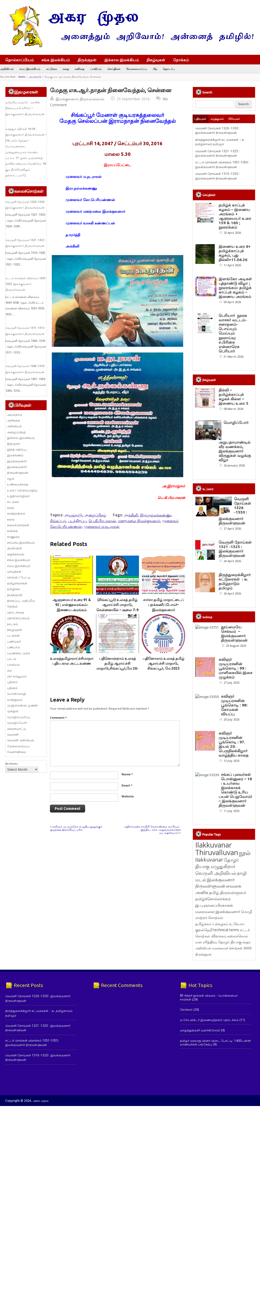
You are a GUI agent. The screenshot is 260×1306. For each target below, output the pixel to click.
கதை (66, 69)
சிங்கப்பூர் (58, 520)
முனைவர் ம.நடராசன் (101, 526)
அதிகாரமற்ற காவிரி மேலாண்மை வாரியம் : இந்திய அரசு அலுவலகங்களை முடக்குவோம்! (152, 829)
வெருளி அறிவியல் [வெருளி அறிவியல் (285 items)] (215, 1007)
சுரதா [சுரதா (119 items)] (246, 1076)
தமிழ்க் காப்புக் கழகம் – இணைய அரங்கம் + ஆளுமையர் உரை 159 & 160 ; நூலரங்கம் (235, 216)
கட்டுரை (51, 69)
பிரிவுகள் (234, 118)
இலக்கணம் (15, 455)
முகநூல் (12, 711)
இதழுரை (13, 443)
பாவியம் (96, 69)
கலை (11, 519)
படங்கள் (13, 635)
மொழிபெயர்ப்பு (18, 717)
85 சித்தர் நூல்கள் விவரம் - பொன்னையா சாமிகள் (209, 1131)
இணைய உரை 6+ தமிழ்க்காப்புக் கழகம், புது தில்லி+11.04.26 (235, 253)
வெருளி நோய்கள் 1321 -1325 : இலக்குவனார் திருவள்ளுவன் (217, 153)
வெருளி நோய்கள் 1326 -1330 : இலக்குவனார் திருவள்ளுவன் (217, 130)
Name (127, 774)
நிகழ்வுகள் (156, 59)
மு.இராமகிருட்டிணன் (22, 705)
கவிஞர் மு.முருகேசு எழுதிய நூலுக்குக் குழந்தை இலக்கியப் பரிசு (76, 827)
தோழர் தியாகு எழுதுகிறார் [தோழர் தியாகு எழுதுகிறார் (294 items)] (217, 996)
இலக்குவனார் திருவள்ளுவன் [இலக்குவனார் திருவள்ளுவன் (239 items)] (215, 1016)
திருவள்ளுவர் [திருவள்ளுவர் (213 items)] (233, 1026)
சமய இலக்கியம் (29, 69)
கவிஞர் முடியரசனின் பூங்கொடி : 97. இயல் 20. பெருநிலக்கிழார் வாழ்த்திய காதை (234, 858)
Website (128, 796)
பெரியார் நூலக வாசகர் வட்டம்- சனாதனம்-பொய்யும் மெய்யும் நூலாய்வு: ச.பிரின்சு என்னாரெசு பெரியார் (233, 333)
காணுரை (13, 537)
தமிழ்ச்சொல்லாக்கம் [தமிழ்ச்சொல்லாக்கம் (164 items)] (213, 1032)
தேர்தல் (12, 606)
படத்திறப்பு (77, 520)
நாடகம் (12, 624)
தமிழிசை (13, 589)
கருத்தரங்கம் (16, 513)
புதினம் (12, 682)
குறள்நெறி (14, 548)
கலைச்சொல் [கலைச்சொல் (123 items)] (237, 1069)
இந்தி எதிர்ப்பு (17, 449)
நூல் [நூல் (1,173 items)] (245, 986)
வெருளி (12, 734)
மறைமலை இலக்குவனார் (139, 520)
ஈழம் (10, 478)
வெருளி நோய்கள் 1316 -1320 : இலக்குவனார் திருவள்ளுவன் (217, 175)
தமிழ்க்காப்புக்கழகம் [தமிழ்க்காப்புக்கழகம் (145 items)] (212, 1057)
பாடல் (11, 659)
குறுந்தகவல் (15, 554)
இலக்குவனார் (17, 461)
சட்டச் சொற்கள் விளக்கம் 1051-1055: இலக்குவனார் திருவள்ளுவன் (25, 284)
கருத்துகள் (217, 118)
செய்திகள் (114, 69)
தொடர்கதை (15, 612)
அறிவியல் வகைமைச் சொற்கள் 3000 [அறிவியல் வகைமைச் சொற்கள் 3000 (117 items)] (223, 1082)
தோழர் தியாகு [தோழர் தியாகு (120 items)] (230, 1076)
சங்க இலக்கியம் (55, 59)
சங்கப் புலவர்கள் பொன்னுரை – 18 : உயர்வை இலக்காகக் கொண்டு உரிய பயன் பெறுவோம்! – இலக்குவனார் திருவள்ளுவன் (235, 923)
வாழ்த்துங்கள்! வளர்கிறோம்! (200, 1164)
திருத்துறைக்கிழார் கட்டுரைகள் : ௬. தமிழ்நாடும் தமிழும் (220, 141)
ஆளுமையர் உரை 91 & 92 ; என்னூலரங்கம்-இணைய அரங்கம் (72, 605)
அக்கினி (131, 514)
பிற (155, 69)
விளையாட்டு (16, 729)
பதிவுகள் (200, 118)
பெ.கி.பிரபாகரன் (102, 520)
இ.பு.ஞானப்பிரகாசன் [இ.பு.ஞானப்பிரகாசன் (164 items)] (214, 1039)
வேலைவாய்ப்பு (136, 69)
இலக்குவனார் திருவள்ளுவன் (80, 98)
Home (21, 76)
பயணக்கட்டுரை (18, 653)
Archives (11, 763)
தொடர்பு (169, 69)
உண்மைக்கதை (17, 484)
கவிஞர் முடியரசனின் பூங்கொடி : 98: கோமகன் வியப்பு (234, 801)
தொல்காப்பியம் (19, 59)
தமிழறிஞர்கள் (17, 583)
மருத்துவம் (15, 699)
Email (127, 785)
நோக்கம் (183, 60)
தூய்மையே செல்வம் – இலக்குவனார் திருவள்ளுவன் (232, 693)
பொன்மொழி (16, 693)
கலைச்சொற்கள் (18, 525)
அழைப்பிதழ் (95, 514)
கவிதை (79, 69)
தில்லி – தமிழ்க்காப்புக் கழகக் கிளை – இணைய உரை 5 (233, 396)
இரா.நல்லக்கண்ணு (155, 514)
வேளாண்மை (16, 752)
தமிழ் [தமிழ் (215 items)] (214, 1026)
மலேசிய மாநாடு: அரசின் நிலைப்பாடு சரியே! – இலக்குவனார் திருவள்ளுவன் (25, 108)
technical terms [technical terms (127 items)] (226, 1063)
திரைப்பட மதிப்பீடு (21, 600)
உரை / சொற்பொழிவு (22, 490)
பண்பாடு (13, 647)
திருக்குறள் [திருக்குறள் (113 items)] (203, 1088)
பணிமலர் (14, 641)
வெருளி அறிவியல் (20, 740)
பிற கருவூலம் (17, 676)
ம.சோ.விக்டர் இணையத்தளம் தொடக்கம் (209, 1153)
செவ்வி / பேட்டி (18, 577)
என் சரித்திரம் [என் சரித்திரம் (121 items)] (206, 1075)
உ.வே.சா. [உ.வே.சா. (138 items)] (237, 1057)
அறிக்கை (13, 420)
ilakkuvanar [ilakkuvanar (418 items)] (209, 993)
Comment (58, 717)
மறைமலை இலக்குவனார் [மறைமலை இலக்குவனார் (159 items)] (217, 1045)
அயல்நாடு (35, 76)
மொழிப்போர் (17, 723)
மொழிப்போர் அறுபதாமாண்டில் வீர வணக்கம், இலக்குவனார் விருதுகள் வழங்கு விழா (235, 441)
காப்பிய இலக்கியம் (21, 542)
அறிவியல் (7, 69)
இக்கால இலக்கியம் (121, 59)
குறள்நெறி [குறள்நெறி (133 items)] (204, 1063)
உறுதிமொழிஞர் (18, 496)
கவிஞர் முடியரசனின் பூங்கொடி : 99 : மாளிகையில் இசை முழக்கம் (235, 747)
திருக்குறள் (87, 59)
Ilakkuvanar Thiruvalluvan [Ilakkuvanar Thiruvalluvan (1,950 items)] (216, 982)
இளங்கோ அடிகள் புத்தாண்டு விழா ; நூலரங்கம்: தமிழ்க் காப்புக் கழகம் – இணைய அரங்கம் (235, 288)
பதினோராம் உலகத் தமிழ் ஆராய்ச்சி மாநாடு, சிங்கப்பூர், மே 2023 (163, 663)
